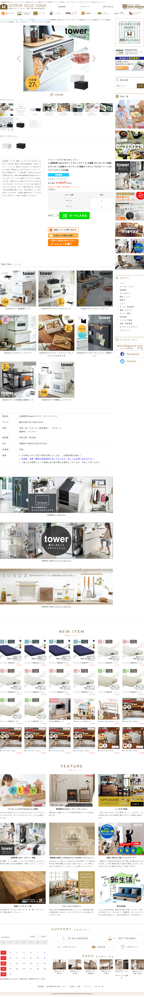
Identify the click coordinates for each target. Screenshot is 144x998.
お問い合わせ (108, 7)
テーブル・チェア (127, 287)
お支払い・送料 (75, 986)
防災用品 (123, 317)
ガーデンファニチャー (129, 327)
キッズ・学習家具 (127, 307)
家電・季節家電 (126, 323)
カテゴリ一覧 (17, 20)
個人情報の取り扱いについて (57, 986)
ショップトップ (5, 20)
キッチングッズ (41, 20)
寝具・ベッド (125, 297)
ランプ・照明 (125, 313)
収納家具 (123, 290)
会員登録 (61, 7)
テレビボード (125, 293)
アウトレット (125, 330)
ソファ (122, 283)
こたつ (122, 303)
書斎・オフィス (126, 310)
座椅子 (122, 300)
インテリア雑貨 (29, 20)
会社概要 (41, 986)
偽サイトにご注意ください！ (11, 991)
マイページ (85, 7)
